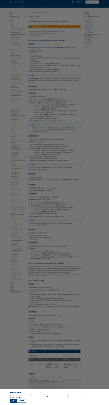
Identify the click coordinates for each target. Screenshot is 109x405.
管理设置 (21, 401)
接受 (13, 401)
